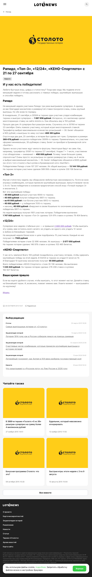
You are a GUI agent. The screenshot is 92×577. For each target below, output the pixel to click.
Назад (7, 12)
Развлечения (8, 525)
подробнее (40, 567)
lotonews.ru (10, 553)
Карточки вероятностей (13, 516)
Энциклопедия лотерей (12, 521)
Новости (7, 79)
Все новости (45, 492)
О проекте (7, 512)
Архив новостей (9, 542)
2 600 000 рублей (63, 226)
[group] (23, 412)
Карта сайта (8, 547)
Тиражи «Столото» (11, 538)
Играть (6, 292)
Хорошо (79, 568)
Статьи (6, 534)
